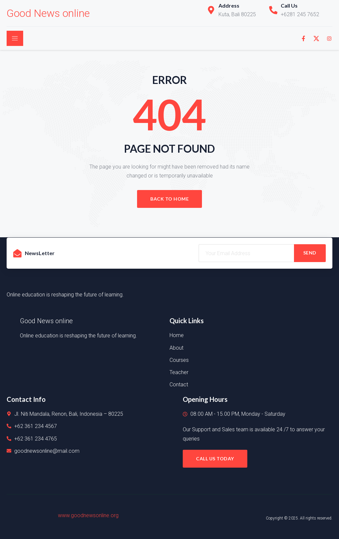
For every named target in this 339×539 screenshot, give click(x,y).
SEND (309, 252)
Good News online (48, 13)
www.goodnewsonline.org (88, 515)
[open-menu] (15, 38)
